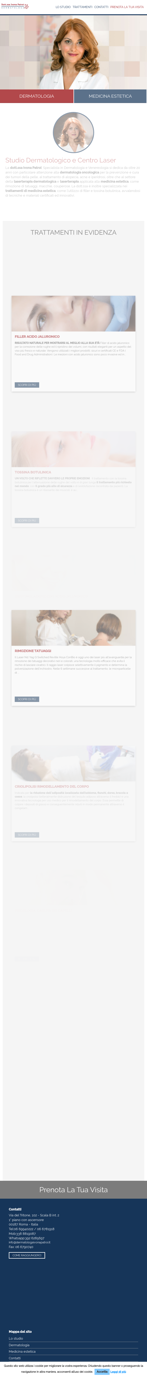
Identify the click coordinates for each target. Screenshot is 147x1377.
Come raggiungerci (27, 1255)
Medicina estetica (22, 1351)
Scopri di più (27, 413)
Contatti (101, 7)
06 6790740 (24, 1247)
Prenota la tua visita (127, 7)
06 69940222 (23, 1229)
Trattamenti (82, 7)
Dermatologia (19, 1345)
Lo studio (63, 7)
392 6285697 (34, 1238)
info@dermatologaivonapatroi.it (29, 1242)
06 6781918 (45, 1229)
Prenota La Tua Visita (73, 1189)
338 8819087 (26, 1234)
